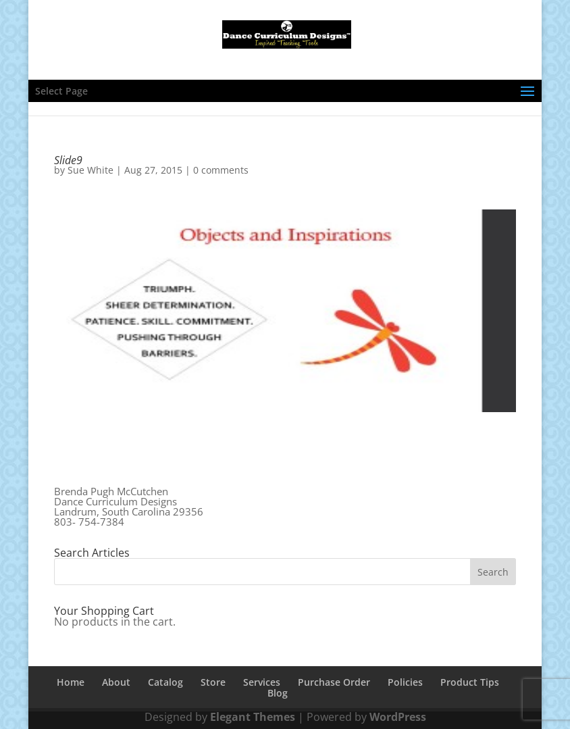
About (116, 682)
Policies (405, 682)
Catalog (165, 682)
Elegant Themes (252, 716)
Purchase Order (334, 682)
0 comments (221, 170)
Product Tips (469, 682)
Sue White (90, 170)
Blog (277, 692)
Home (70, 682)
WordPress (397, 716)
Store (213, 682)
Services (261, 682)
